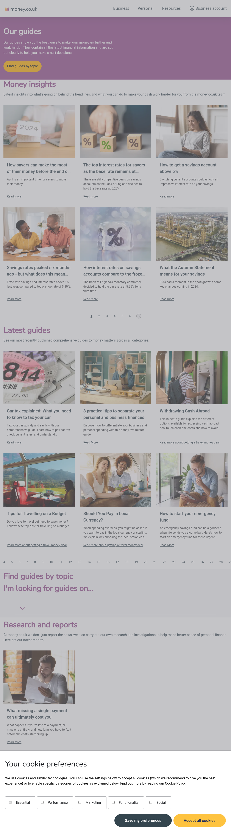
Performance (54, 803)
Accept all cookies (200, 820)
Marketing (89, 803)
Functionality (125, 803)
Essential (19, 803)
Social (157, 803)
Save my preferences (143, 820)
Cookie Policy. (175, 783)
